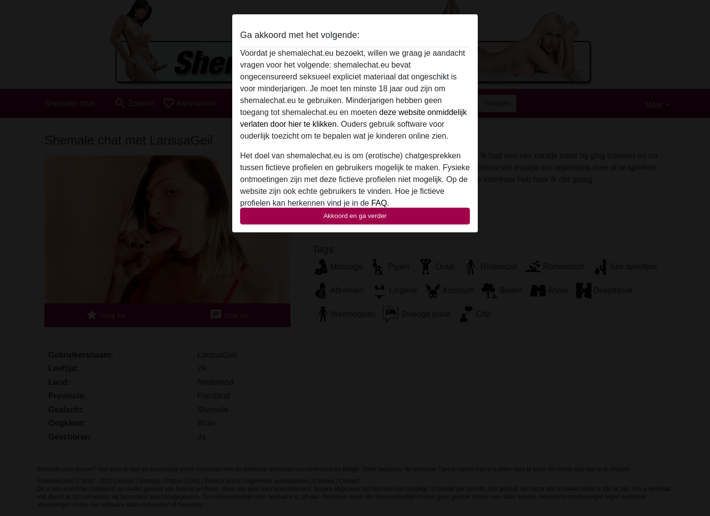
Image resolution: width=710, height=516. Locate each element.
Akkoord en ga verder (355, 216)
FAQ (379, 203)
